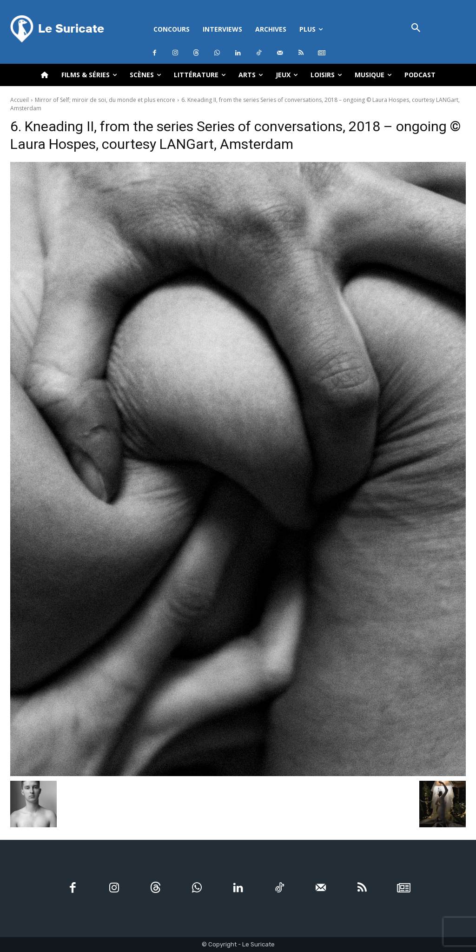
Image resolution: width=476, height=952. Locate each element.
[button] (416, 28)
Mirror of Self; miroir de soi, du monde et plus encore (105, 100)
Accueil (19, 100)
